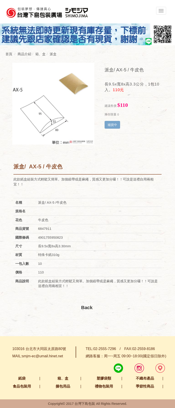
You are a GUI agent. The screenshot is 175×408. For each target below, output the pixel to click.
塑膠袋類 (104, 378)
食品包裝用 (22, 386)
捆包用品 (63, 386)
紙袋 (22, 378)
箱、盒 (62, 378)
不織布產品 (145, 378)
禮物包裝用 (104, 386)
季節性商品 (145, 386)
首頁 (8, 54)
